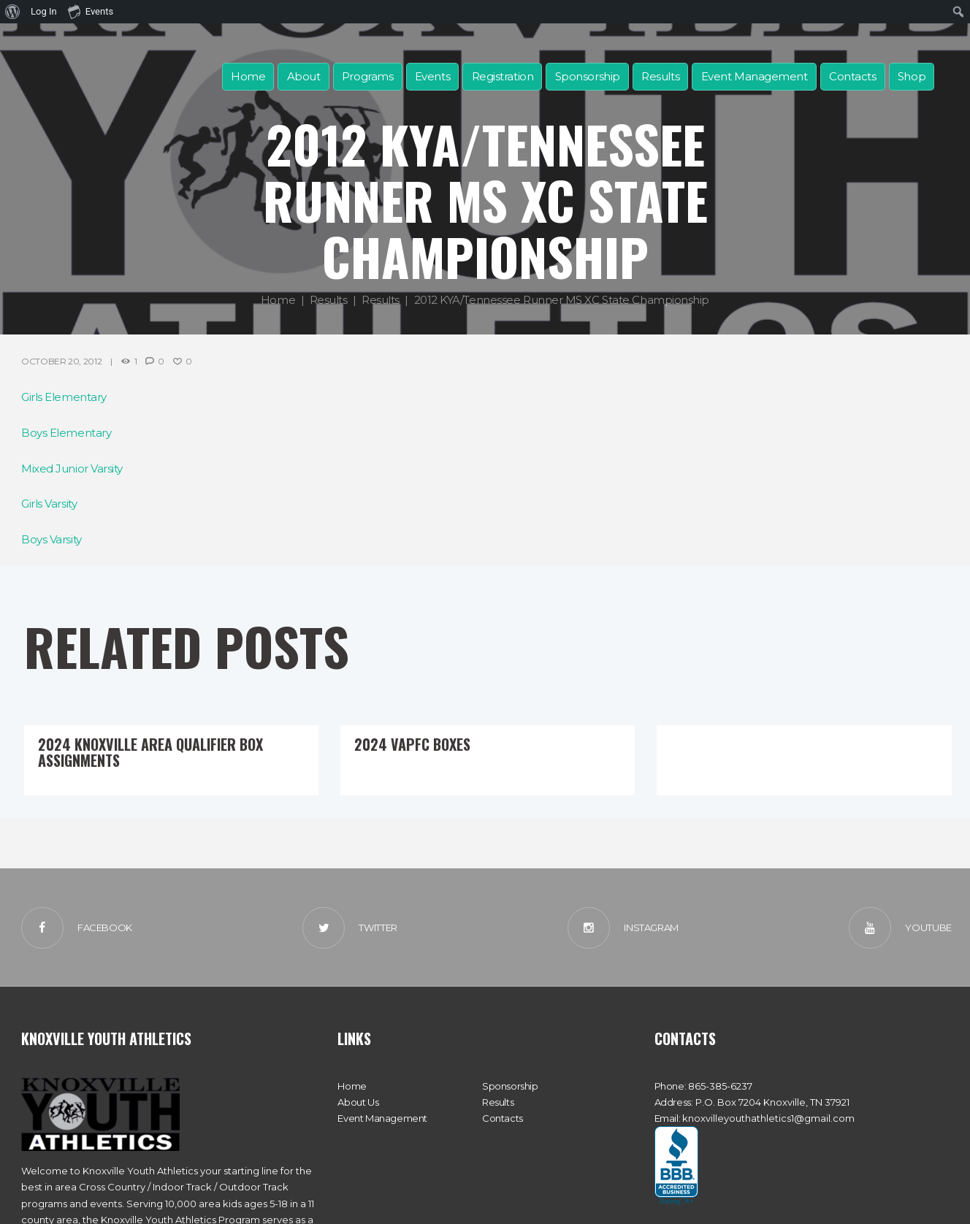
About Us (357, 1102)
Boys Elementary (66, 433)
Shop (911, 76)
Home (248, 76)
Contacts (852, 76)
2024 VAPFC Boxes (412, 744)
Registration (503, 76)
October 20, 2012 (61, 361)
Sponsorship (587, 76)
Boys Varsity (51, 539)
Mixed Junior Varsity (72, 468)
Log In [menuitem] (44, 11)
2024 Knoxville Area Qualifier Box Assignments (150, 752)
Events (432, 76)
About (304, 76)
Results (660, 76)
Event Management (754, 76)
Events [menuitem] (90, 11)
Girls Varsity (49, 503)
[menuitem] (13, 11)
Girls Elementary (64, 397)
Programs (367, 76)
